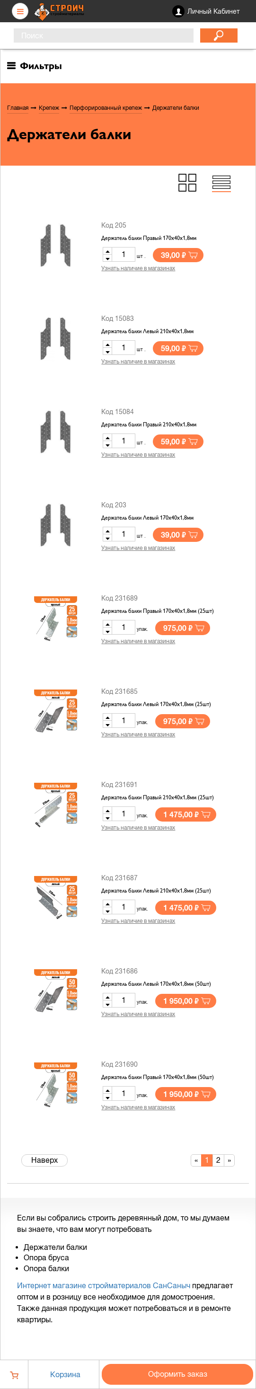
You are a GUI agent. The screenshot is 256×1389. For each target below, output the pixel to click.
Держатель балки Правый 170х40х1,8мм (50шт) (157, 1077)
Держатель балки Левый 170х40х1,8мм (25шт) (156, 705)
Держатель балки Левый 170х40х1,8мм (147, 518)
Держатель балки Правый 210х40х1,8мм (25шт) (157, 798)
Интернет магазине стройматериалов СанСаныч (103, 1285)
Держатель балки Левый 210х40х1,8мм (147, 332)
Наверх (44, 1160)
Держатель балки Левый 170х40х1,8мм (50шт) (156, 984)
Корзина (65, 1374)
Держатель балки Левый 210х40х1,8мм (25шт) (156, 891)
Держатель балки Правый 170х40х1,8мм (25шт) (157, 611)
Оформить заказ (177, 1374)
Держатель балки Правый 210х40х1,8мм (148, 425)
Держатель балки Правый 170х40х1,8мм (148, 238)
